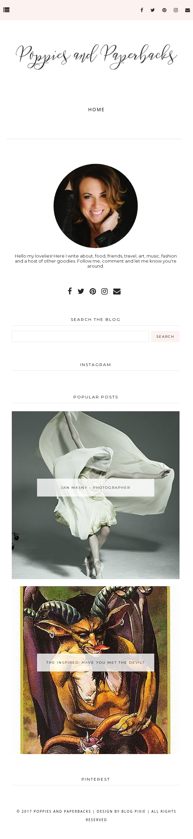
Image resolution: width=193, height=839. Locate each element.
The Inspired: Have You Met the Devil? (95, 662)
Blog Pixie (134, 811)
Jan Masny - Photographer (95, 487)
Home (96, 109)
